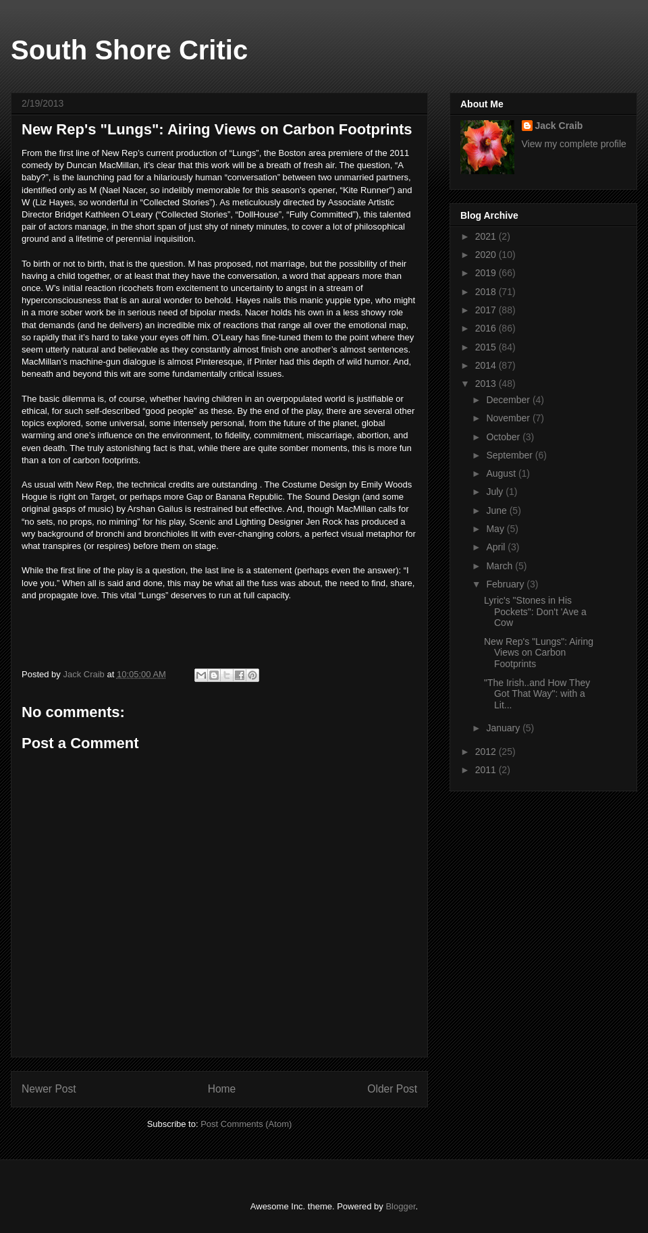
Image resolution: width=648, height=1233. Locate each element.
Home (222, 1089)
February (506, 584)
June (497, 510)
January (504, 728)
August (502, 473)
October (504, 436)
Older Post (392, 1089)
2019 (487, 272)
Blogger (400, 1206)
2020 (487, 254)
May (496, 528)
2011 (487, 769)
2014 (487, 365)
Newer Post (49, 1089)
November (509, 418)
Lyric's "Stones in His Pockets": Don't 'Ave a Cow (535, 612)
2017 (487, 310)
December (509, 399)
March (500, 565)
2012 (487, 751)
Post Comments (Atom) (246, 1124)
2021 (487, 236)
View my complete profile (574, 143)
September (510, 455)
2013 (487, 383)
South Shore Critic (129, 50)
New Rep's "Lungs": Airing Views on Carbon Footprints (538, 653)
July (496, 491)
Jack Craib (559, 125)
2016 (487, 328)
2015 (487, 347)
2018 (487, 291)
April (497, 547)
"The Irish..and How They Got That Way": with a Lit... (537, 694)
